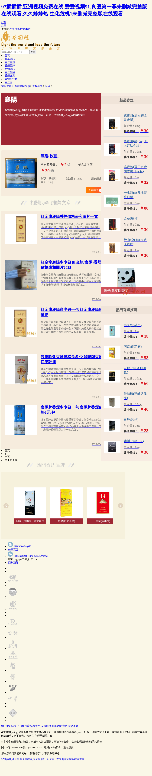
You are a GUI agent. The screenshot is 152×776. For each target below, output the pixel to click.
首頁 (7, 55)
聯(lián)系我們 (60, 725)
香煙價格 (10, 72)
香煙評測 (10, 75)
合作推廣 (24, 725)
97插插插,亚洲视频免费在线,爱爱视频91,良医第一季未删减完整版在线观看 (42, 759)
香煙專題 (10, 62)
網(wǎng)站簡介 (10, 725)
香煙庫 (8, 82)
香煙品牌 (10, 65)
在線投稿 (15, 29)
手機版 (5, 29)
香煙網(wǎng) (22, 86)
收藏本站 (25, 29)
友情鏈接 (46, 725)
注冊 (3, 25)
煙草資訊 (10, 59)
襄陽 (47, 86)
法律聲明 (35, 725)
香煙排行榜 (11, 79)
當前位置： (7, 86)
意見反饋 (73, 725)
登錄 (3, 22)
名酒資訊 (10, 69)
